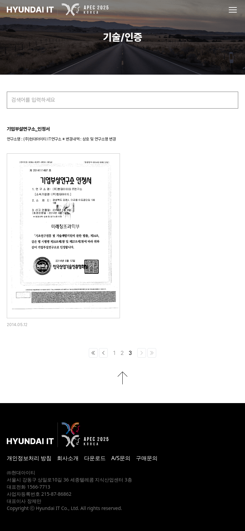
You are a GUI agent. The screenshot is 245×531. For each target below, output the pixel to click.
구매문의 (147, 458)
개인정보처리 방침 (29, 458)
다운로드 (95, 458)
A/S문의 (120, 458)
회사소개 (68, 458)
